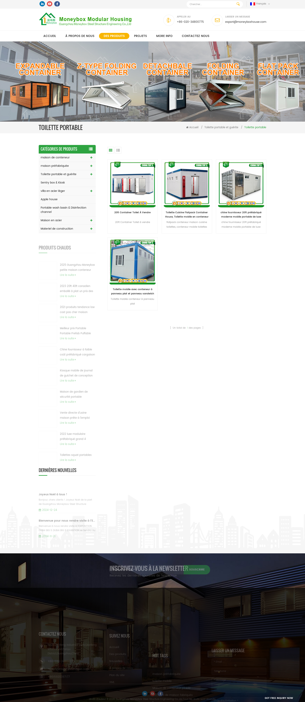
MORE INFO (164, 36)
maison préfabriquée (55, 166)
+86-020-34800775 (190, 22)
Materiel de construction (57, 228)
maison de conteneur (55, 157)
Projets (140, 36)
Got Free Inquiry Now (279, 698)
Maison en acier (51, 220)
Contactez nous (195, 36)
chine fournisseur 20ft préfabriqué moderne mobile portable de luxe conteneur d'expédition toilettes (241, 215)
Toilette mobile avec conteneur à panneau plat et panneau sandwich (132, 292)
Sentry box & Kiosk (53, 182)
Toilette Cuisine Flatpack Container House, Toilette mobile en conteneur (187, 215)
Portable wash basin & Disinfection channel (63, 209)
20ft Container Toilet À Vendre (132, 212)
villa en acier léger (53, 191)
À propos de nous (79, 36)
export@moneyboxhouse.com (245, 22)
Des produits (114, 36)
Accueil (49, 36)
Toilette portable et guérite (221, 127)
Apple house (49, 199)
